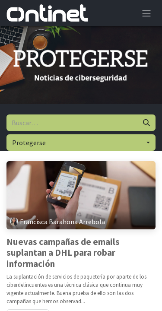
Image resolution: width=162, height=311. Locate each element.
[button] (81, 142)
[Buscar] (146, 122)
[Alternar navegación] (146, 12)
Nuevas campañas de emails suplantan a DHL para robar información (63, 253)
